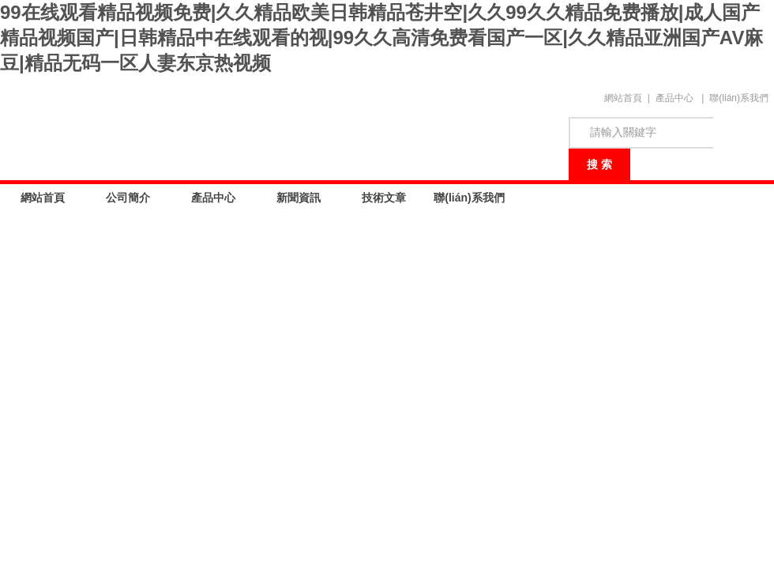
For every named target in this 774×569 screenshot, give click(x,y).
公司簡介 (128, 197)
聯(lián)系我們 (738, 98)
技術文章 (384, 197)
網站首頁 (623, 98)
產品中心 (674, 98)
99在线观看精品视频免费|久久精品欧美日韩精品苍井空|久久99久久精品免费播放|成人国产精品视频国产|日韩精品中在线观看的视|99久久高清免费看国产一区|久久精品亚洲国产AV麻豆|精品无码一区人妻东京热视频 (381, 37)
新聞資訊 (298, 197)
